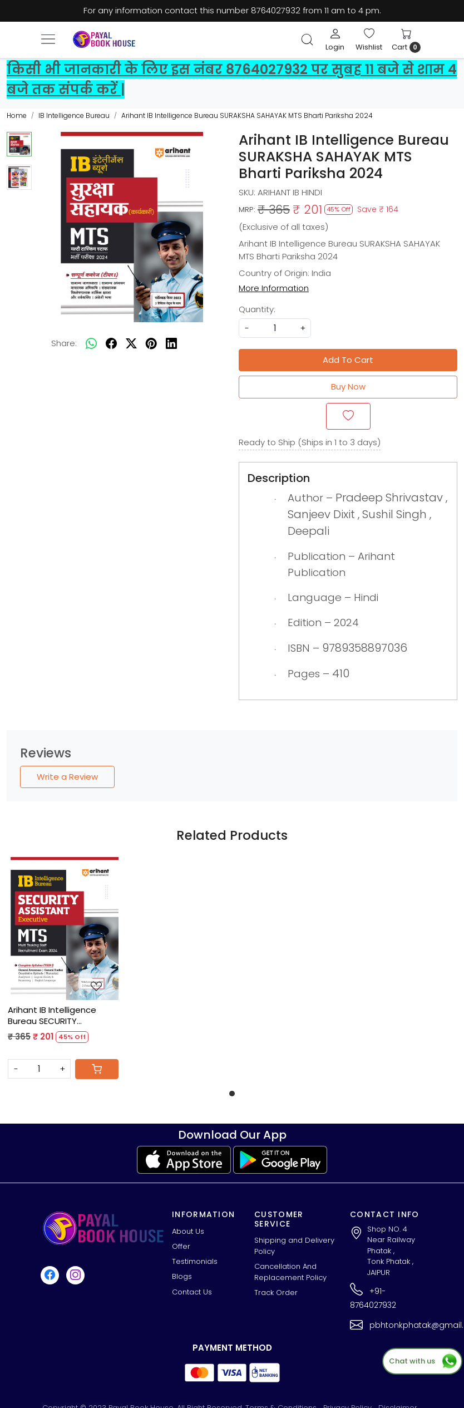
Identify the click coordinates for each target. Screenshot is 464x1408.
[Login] (335, 39)
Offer (181, 1246)
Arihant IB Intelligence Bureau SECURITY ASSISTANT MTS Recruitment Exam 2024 (56, 1015)
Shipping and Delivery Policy (294, 1246)
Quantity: (257, 309)
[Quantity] (39, 1069)
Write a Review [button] (67, 776)
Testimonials (195, 1261)
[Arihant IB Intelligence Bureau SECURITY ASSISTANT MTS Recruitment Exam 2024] (63, 928)
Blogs (182, 1276)
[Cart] (97, 1069)
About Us (188, 1231)
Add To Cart (348, 360)
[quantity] (275, 328)
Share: (64, 343)
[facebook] (111, 344)
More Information (274, 288)
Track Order (276, 1292)
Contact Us (192, 1292)
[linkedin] (171, 344)
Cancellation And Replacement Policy (290, 1272)
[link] (307, 39)
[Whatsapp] (91, 344)
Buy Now (348, 386)
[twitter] (131, 344)
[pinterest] (151, 344)
